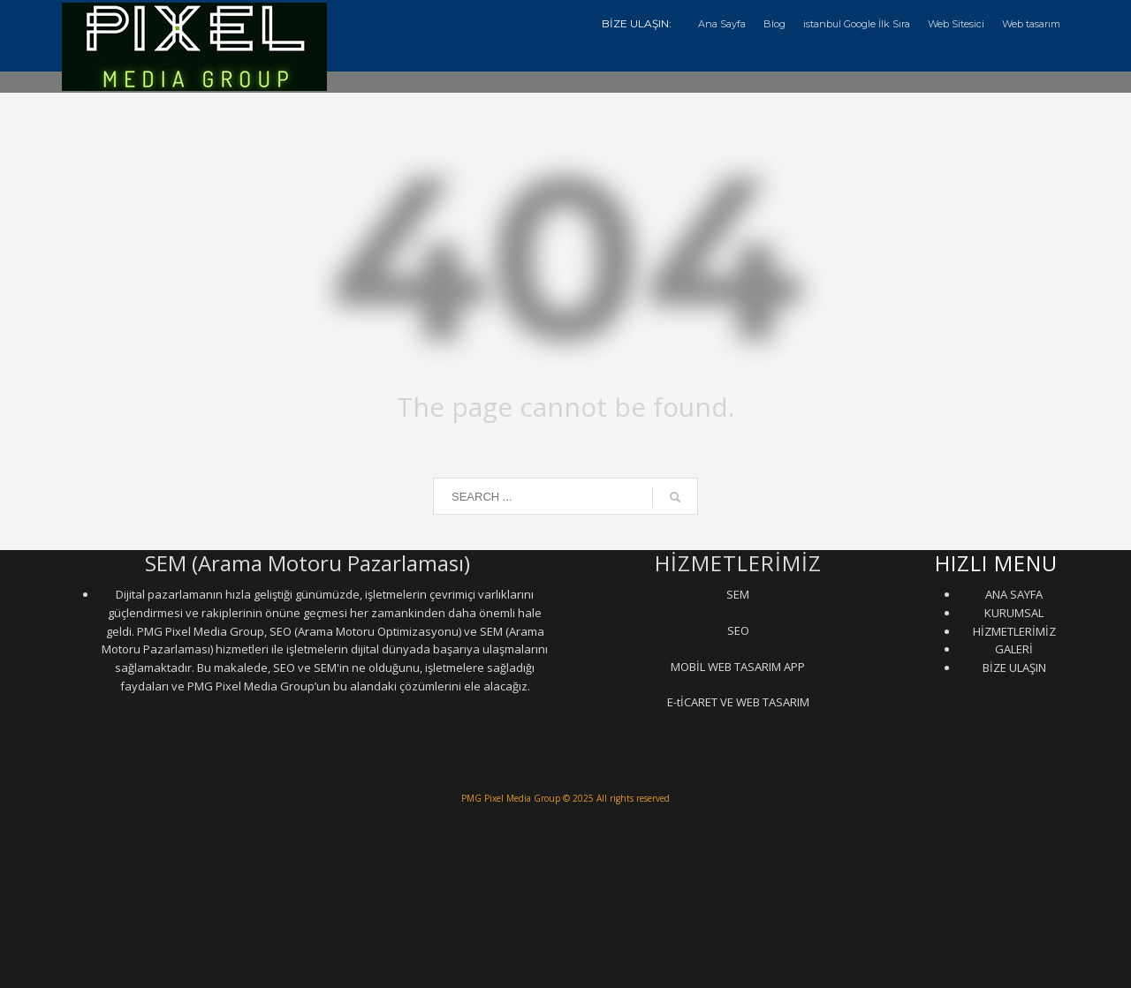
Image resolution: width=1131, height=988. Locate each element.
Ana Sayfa (722, 24)
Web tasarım (1031, 24)
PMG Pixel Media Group (510, 798)
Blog (774, 24)
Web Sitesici (956, 24)
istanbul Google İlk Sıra (856, 24)
